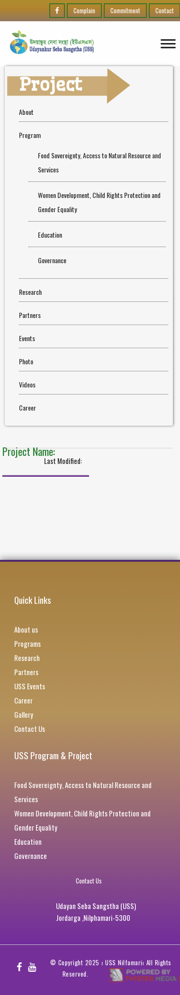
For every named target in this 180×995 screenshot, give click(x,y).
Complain (84, 10)
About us (26, 629)
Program (30, 135)
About (26, 112)
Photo (26, 361)
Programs (27, 643)
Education (50, 235)
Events (27, 338)
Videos (27, 384)
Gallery (23, 714)
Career (27, 407)
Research (30, 292)
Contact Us (29, 728)
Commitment (125, 10)
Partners (30, 315)
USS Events (29, 686)
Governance (52, 260)
